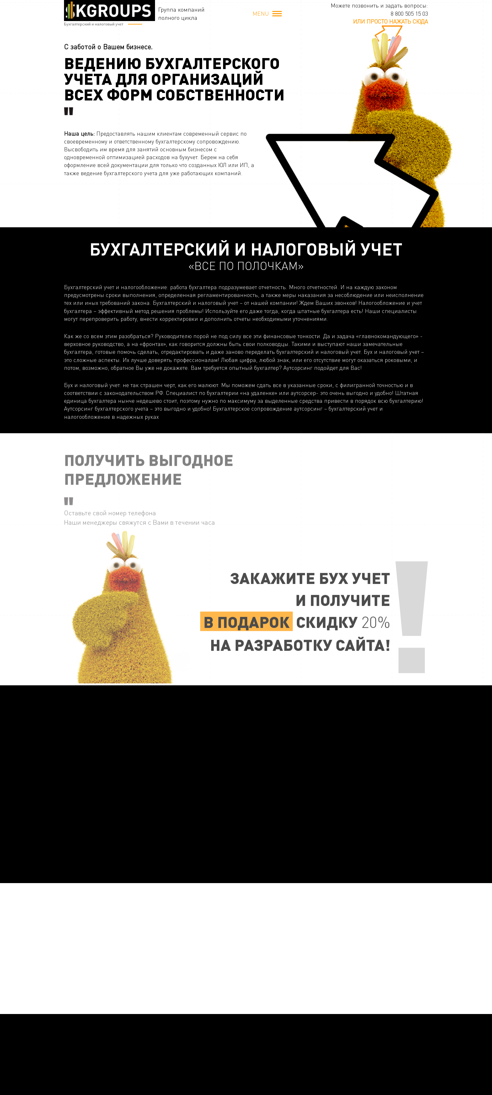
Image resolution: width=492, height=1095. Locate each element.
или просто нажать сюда (390, 21)
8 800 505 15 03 (409, 13)
